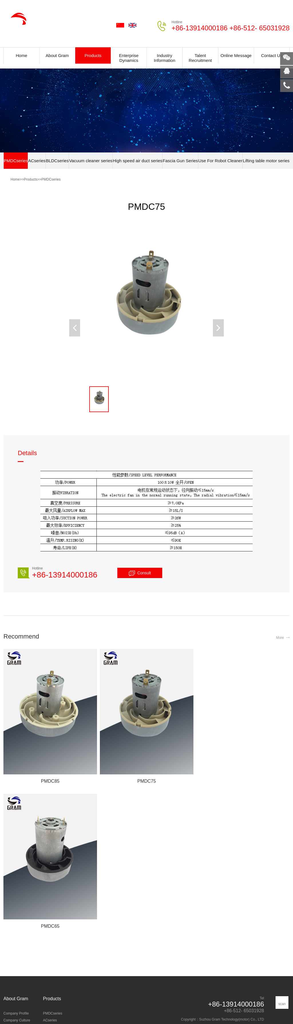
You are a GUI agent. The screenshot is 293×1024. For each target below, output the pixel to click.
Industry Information (164, 58)
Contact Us (271, 55)
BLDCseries (57, 160)
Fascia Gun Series (180, 160)
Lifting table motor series (266, 160)
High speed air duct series (137, 160)
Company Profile (16, 868)
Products (92, 55)
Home (21, 55)
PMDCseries (16, 160)
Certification (12, 882)
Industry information (18, 944)
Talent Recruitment (200, 58)
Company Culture (16, 875)
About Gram (57, 55)
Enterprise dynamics (19, 937)
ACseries (36, 160)
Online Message (236, 55)
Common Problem (17, 951)
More (280, 638)
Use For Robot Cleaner (220, 160)
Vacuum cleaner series (90, 160)
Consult (144, 573)
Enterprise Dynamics (128, 58)
